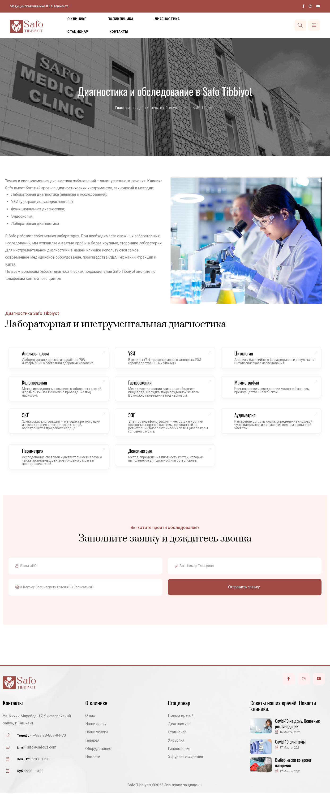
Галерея (92, 748)
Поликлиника (120, 19)
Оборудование (98, 757)
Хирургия (176, 748)
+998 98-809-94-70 (49, 743)
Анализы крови (37, 354)
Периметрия (35, 458)
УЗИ (134, 354)
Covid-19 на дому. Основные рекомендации (297, 732)
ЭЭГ (134, 420)
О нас (90, 724)
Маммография (249, 385)
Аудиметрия (247, 420)
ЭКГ (27, 420)
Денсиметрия (142, 458)
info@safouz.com (41, 755)
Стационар (77, 32)
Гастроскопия (142, 385)
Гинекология (179, 757)
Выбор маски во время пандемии (293, 771)
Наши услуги (96, 740)
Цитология (246, 354)
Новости (92, 765)
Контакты (118, 32)
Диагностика (167, 19)
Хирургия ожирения (185, 765)
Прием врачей (180, 724)
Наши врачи (96, 732)
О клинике (76, 19)
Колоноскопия (36, 385)
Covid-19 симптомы (290, 750)
